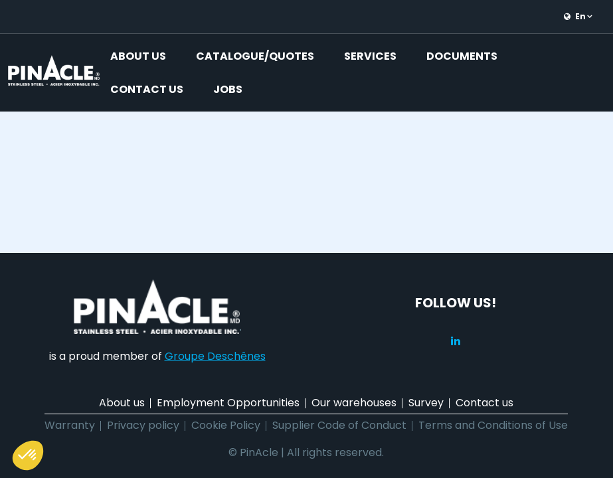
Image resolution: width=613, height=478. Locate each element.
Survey (426, 402)
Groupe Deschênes (215, 356)
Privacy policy (143, 425)
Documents (461, 56)
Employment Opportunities (228, 402)
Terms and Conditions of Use (493, 425)
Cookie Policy (225, 425)
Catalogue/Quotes (255, 56)
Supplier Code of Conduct (339, 425)
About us (138, 56)
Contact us (146, 89)
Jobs (227, 89)
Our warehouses (353, 402)
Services (370, 56)
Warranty (69, 425)
